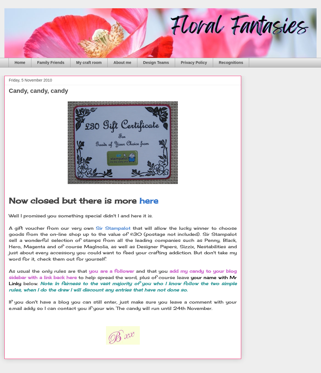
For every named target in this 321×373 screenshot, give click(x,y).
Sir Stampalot (113, 228)
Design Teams (156, 62)
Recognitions (231, 62)
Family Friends (50, 62)
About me (122, 62)
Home (20, 62)
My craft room (89, 62)
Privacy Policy (194, 62)
